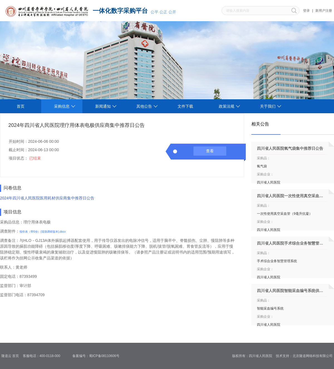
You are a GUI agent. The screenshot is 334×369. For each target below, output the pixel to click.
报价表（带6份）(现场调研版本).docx (42, 231)
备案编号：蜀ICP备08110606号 (97, 356)
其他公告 (144, 106)
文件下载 (185, 106)
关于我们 (268, 106)
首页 (20, 106)
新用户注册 (323, 11)
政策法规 (226, 106)
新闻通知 (103, 106)
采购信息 (62, 106)
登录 (306, 11)
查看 (210, 151)
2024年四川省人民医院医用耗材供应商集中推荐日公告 (47, 198)
